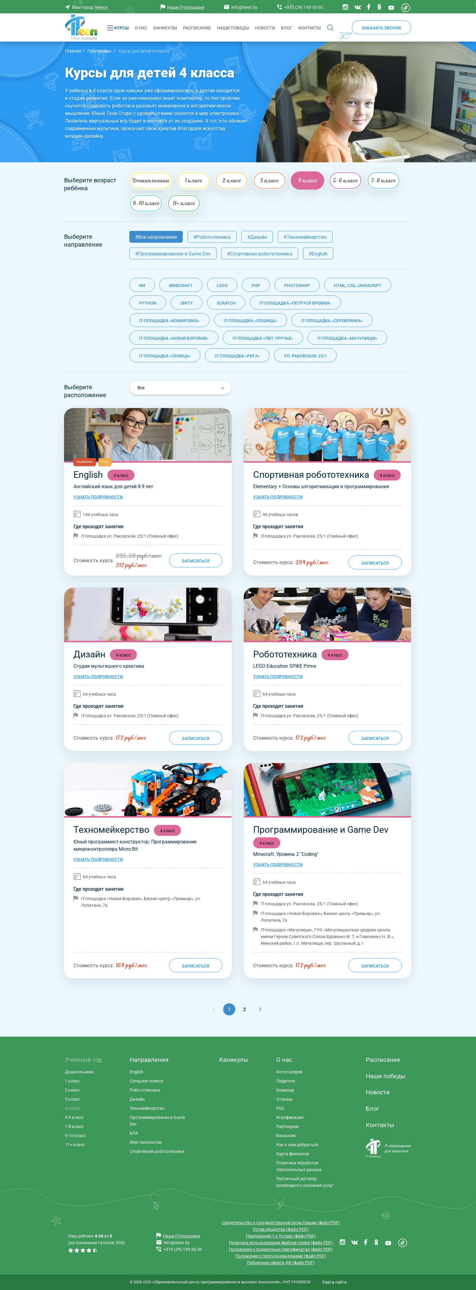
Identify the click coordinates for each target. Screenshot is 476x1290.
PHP (256, 285)
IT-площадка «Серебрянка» (332, 320)
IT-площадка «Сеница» (165, 355)
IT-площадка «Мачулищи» (347, 338)
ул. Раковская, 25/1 (305, 355)
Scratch (226, 303)
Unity (186, 303)
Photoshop (297, 285)
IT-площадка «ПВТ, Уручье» (263, 338)
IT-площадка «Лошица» (250, 320)
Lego (222, 285)
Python (147, 303)
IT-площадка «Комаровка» (169, 320)
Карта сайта (334, 1282)
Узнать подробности (98, 497)
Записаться (195, 561)
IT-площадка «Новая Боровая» (174, 338)
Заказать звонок (381, 27)
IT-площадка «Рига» (237, 355)
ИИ (142, 285)
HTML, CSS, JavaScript (358, 285)
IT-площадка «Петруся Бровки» (295, 303)
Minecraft (181, 285)
